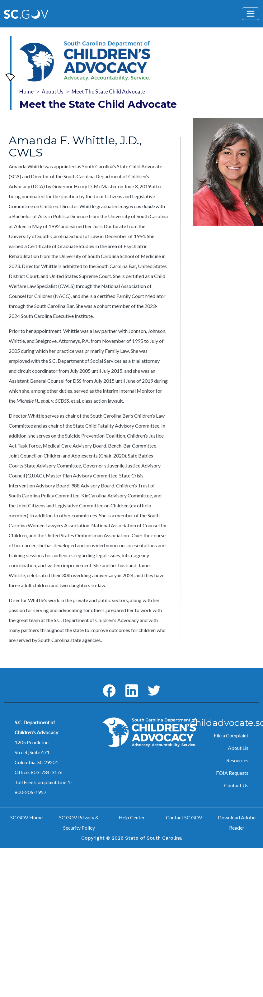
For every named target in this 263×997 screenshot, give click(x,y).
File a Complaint (231, 735)
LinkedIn (126, 684)
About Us (52, 91)
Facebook (104, 684)
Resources (237, 760)
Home (26, 91)
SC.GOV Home (26, 817)
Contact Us (236, 785)
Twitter (148, 685)
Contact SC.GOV (184, 817)
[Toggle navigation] (250, 13)
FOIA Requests (232, 773)
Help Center (132, 817)
